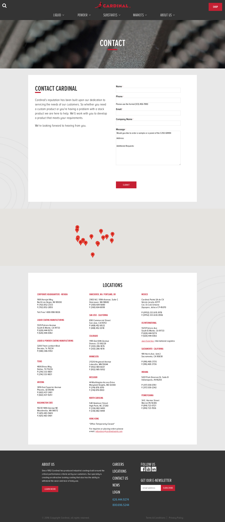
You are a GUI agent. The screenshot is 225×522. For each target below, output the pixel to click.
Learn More (50, 489)
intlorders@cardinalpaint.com (108, 431)
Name (119, 86)
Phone (119, 96)
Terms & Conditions (155, 517)
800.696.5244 (121, 505)
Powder (83, 15)
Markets (138, 15)
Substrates (110, 15)
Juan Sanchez (147, 341)
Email (119, 109)
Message (120, 129)
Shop (215, 6)
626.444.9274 (121, 499)
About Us (166, 15)
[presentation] (138, 173)
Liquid (57, 15)
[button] (83, 240)
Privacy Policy (176, 517)
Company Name (124, 119)
